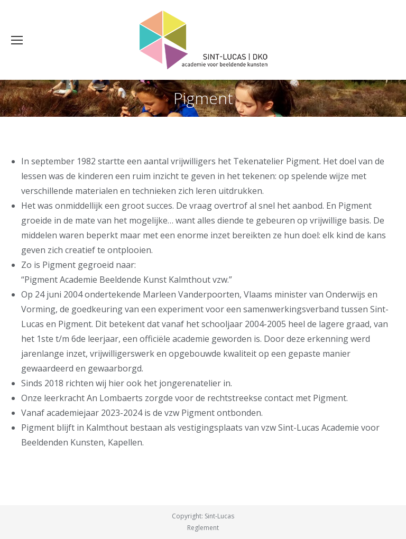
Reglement (203, 527)
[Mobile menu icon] (17, 40)
